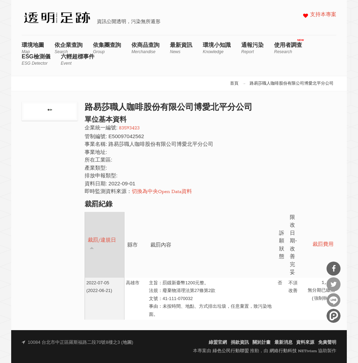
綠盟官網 (218, 342)
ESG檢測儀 (36, 59)
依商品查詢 (145, 48)
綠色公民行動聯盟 (231, 351)
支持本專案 (323, 15)
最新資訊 (181, 48)
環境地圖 (33, 48)
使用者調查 (288, 48)
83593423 (129, 128)
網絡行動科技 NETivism (293, 351)
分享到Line (334, 300)
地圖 (127, 342)
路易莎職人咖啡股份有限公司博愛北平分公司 (292, 83)
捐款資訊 (240, 342)
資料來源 (305, 342)
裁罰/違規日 (102, 243)
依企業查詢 (69, 48)
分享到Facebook (334, 269)
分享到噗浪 (334, 316)
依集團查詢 (107, 48)
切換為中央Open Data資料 (162, 192)
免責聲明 (327, 342)
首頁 (234, 83)
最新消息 (283, 342)
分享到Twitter (334, 284)
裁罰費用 (323, 245)
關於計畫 (261, 342)
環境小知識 (217, 48)
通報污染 (252, 48)
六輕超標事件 (77, 59)
